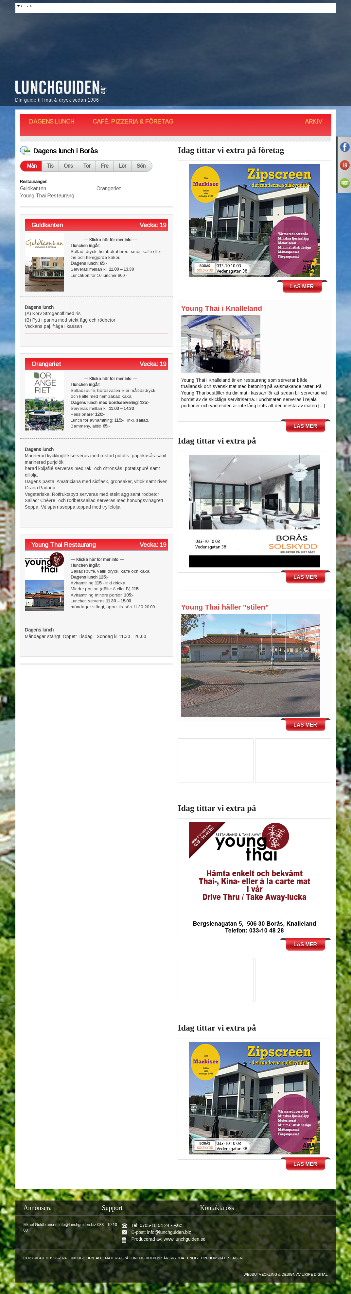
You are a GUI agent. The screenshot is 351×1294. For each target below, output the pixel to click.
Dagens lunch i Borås (65, 151)
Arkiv (313, 121)
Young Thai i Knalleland (221, 308)
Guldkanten (33, 188)
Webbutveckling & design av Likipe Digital (286, 1274)
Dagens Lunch (51, 121)
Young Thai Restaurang (47, 195)
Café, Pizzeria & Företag (133, 121)
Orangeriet (109, 188)
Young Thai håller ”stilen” (225, 607)
